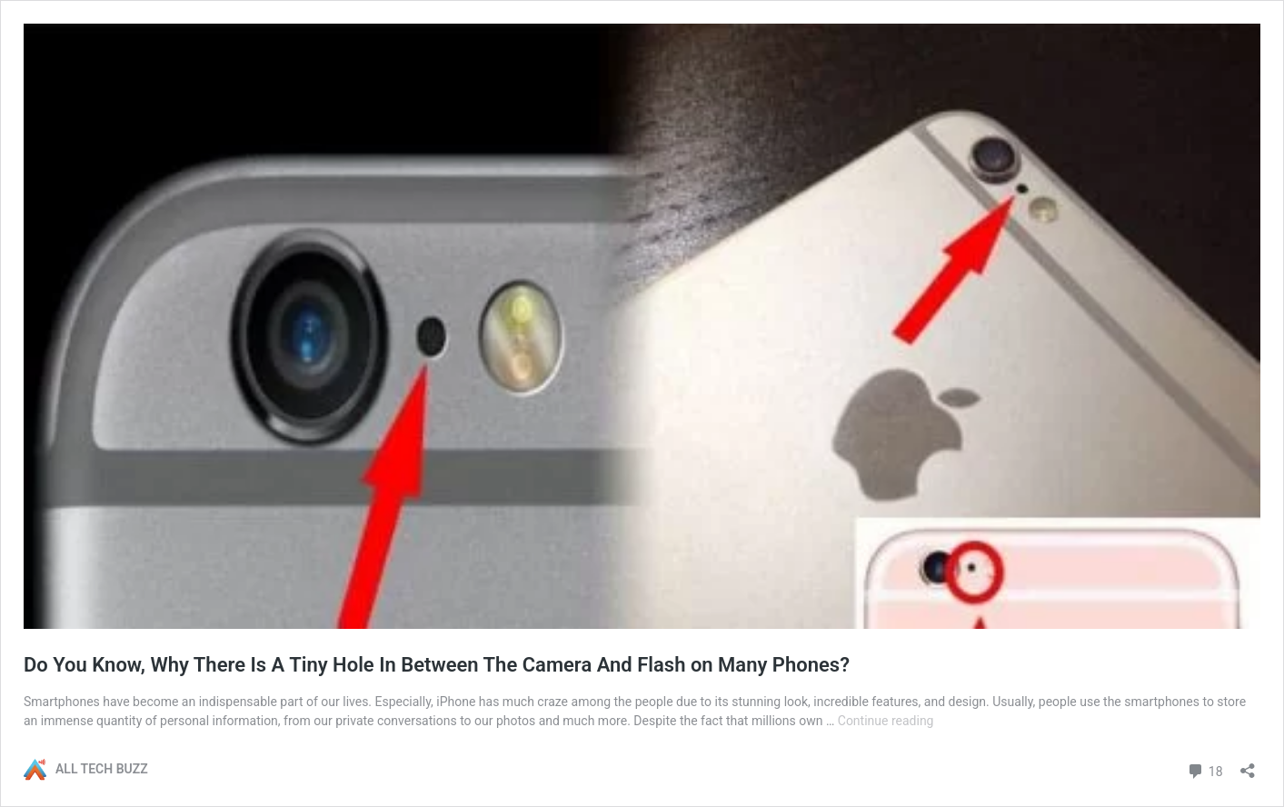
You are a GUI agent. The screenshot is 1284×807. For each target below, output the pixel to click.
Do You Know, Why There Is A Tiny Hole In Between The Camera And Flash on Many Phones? (437, 664)
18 (1204, 769)
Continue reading (886, 720)
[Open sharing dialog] (1247, 765)
